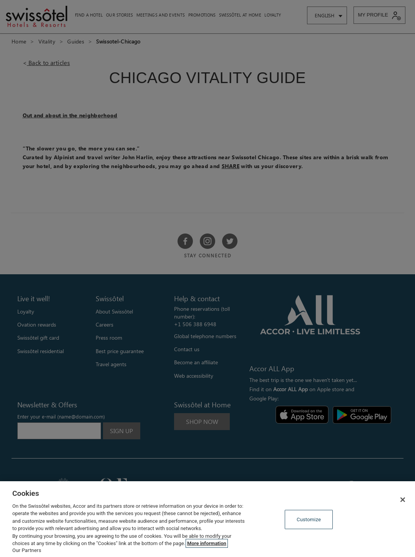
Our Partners (26, 550)
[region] (207, 519)
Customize (309, 519)
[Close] (402, 499)
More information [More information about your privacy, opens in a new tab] (206, 543)
